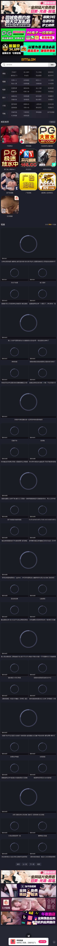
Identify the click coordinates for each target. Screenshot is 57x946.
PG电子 (14, 72)
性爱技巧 (51, 107)
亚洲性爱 (14, 88)
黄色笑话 (38, 107)
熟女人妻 (14, 83)
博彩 (4, 73)
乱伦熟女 (38, 91)
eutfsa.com (28, 60)
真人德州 (26, 72)
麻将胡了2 (14, 75)
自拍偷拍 (26, 80)
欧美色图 (38, 96)
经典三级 (26, 91)
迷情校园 (14, 107)
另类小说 (26, 107)
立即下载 (42, 941)
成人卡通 (38, 88)
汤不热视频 (50, 112)
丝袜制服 (26, 83)
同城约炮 (14, 112)
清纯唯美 (26, 99)
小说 (4, 105)
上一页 (25, 864)
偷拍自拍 (26, 88)
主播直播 (38, 83)
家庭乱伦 (26, 104)
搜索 (52, 65)
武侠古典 (51, 104)
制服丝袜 (14, 91)
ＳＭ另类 (51, 83)
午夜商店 (26, 112)
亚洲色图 (26, 96)
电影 (4, 89)
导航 (4, 113)
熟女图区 (38, 99)
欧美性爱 (51, 88)
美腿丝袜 (14, 99)
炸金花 (26, 75)
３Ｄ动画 (51, 80)
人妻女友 (38, 104)
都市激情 (14, 104)
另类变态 (51, 91)
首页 (18, 864)
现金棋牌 (38, 75)
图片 (4, 97)
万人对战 (38, 72)
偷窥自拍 (14, 96)
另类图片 (51, 99)
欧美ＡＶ (38, 80)
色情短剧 (26, 115)
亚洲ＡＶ (14, 80)
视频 (4, 81)
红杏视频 (14, 115)
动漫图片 (51, 96)
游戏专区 (51, 72)
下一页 (32, 864)
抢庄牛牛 (51, 75)
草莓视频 (38, 112)
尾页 (38, 864)
